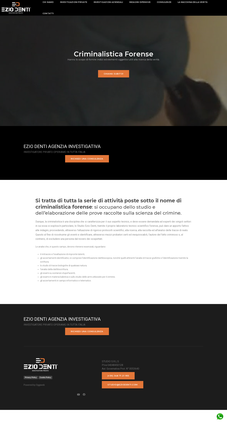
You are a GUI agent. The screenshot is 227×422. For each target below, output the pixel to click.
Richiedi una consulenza (181, 161)
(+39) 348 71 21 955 (86, 393)
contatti (53, 13)
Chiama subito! (113, 77)
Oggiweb (40, 402)
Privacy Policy (31, 394)
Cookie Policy (45, 394)
